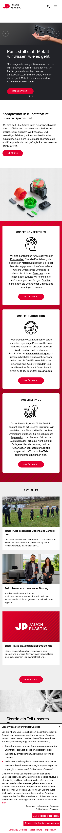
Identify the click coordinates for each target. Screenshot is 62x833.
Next (56, 34)
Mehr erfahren (20, 91)
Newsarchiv (31, 679)
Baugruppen (45, 371)
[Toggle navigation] (55, 6)
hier (4, 813)
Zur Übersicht (31, 297)
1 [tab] (29, 96)
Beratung (44, 427)
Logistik (45, 448)
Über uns (13, 153)
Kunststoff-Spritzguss (38, 353)
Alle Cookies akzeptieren (46, 827)
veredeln (41, 364)
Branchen (38, 273)
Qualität (46, 280)
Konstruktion (17, 259)
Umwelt (44, 283)
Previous (5, 34)
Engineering (17, 437)
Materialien (28, 263)
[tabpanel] (31, 61)
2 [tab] (33, 96)
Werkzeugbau (22, 350)
